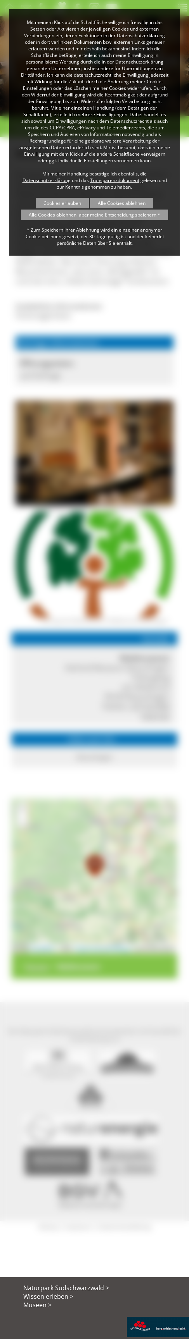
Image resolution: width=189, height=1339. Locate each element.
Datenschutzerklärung (47, 180)
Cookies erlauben (62, 203)
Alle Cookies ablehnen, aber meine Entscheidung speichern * (94, 214)
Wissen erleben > (48, 1296)
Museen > (37, 1305)
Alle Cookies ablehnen (122, 203)
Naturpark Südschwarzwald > (66, 1288)
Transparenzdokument (114, 180)
